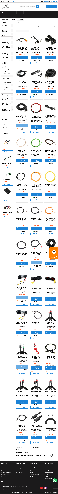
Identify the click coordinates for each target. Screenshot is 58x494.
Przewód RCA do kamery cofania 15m (22, 323)
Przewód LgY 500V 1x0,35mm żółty (50, 185)
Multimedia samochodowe (6, 47)
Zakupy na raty (19, 472)
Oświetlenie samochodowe (6, 54)
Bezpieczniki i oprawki (6, 66)
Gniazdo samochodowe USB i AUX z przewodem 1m (36, 49)
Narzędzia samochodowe (6, 50)
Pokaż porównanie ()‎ (22, 30)
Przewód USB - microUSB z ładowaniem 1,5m (50, 358)
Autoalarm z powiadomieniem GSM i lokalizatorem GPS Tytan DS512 (7, 212)
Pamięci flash (7, 73)
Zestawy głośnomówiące (6, 110)
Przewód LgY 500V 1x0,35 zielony (36, 151)
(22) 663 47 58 (14, 1)
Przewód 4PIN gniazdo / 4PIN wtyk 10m (36, 82)
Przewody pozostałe (6, 79)
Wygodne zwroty (34, 469)
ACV (4, 124)
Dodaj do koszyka (21, 58)
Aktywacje (4, 25)
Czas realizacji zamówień (22, 467)
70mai (4, 122)
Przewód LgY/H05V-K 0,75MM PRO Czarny (22, 219)
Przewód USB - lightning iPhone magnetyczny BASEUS (22, 358)
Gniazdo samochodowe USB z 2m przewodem (50, 49)
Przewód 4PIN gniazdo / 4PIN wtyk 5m (22, 116)
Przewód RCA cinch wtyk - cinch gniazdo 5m (36, 253)
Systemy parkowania (5, 95)
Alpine (4, 130)
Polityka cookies (5, 474)
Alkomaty (4, 28)
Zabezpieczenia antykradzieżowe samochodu (6, 103)
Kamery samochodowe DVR (6, 39)
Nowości (20, 13)
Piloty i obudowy (6, 57)
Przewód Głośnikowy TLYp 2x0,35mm (36, 118)
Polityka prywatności (6, 472)
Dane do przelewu (34, 467)
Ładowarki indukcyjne (5, 70)
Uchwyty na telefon (5, 99)
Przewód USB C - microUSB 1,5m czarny (22, 427)
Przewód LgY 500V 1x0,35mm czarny (22, 185)
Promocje (27, 13)
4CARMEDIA (6, 119)
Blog (14, 13)
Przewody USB (7, 82)
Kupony (46, 476)
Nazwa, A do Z (47, 26)
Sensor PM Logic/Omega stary (7, 163)
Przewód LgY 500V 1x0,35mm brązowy (50, 151)
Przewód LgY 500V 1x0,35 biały (22, 151)
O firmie (3, 469)
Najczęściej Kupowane (5, 135)
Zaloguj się (46, 1)
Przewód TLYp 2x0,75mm (36, 323)
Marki (3, 117)
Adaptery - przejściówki (5, 63)
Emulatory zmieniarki (5, 34)
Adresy (46, 474)
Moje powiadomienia (50, 478)
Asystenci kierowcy (4, 31)
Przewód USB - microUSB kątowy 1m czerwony (36, 358)
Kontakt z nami (4, 467)
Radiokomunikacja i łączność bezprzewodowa (7, 91)
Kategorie (8, 13)
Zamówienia (48, 469)
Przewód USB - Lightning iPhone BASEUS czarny (50, 324)
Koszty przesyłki (19, 470)
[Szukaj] (29, 6)
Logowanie (5, 16)
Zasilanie (6, 84)
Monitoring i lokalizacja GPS (6, 43)
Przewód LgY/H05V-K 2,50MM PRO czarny (22, 255)
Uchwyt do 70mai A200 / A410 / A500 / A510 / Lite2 (7, 196)
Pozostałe (4, 60)
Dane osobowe (48, 467)
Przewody (6, 76)
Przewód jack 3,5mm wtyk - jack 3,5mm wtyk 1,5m (50, 116)
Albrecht (5, 127)
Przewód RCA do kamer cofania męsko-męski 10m (50, 290)
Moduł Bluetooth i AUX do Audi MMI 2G (7, 147)
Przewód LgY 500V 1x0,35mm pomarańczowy (36, 185)
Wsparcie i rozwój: (50, 492)
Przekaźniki (6, 87)
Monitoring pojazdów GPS (47, 13)
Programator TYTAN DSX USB (22, 82)
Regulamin (3, 470)
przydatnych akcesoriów (47, 455)
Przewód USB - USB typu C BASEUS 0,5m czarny (22, 393)
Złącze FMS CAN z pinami (7, 179)
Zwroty (31, 472)
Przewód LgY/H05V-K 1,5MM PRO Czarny (36, 219)
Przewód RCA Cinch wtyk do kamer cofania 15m (22, 288)
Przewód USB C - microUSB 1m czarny (36, 426)
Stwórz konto (54, 1)
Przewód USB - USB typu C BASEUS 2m (50, 392)
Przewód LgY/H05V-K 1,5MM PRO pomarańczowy (50, 219)
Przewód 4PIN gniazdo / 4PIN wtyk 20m (50, 82)
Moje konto (3, 476)
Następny (38, 447)
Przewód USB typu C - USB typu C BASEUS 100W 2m (50, 428)
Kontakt (2, 1)
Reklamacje (33, 470)
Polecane (34, 13)
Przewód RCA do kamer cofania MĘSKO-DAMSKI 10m (36, 290)
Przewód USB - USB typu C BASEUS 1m (36, 392)
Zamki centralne (6, 107)
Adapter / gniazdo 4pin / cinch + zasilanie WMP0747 (22, 49)
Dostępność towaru (20, 469)
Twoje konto (49, 463)
